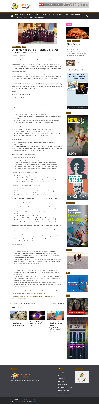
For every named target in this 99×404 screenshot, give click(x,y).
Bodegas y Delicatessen (81, 62)
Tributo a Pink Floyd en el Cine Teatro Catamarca (36, 323)
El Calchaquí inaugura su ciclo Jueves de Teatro (23, 303)
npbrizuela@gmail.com (42, 293)
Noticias (29, 14)
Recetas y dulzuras (57, 14)
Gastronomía (46, 14)
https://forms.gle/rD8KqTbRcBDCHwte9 (33, 290)
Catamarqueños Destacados (72, 14)
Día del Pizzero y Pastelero (73, 45)
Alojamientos (37, 14)
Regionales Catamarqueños (36, 17)
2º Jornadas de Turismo (57, 303)
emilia (23, 55)
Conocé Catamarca (20, 14)
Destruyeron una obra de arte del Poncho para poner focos (18, 324)
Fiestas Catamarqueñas (21, 17)
